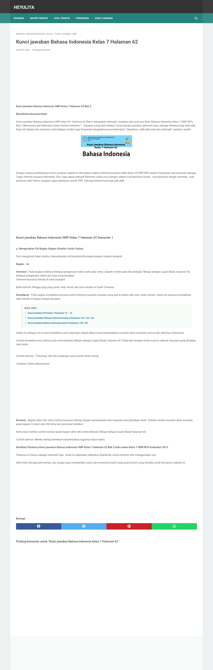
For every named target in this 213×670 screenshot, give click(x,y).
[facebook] (31, 565)
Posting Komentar (41, 54)
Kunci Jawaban (106, 12)
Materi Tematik (41, 12)
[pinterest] (92, 565)
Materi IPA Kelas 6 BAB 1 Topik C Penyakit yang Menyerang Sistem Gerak (170, 169)
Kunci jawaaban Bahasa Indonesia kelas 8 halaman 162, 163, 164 (61, 334)
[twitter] (61, 565)
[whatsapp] (122, 565)
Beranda (21, 12)
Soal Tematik (64, 12)
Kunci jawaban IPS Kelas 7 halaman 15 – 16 (50, 329)
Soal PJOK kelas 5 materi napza (169, 146)
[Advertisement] (76, 82)
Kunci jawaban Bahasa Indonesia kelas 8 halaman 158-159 (58, 339)
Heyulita (26, 3)
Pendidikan (84, 12)
